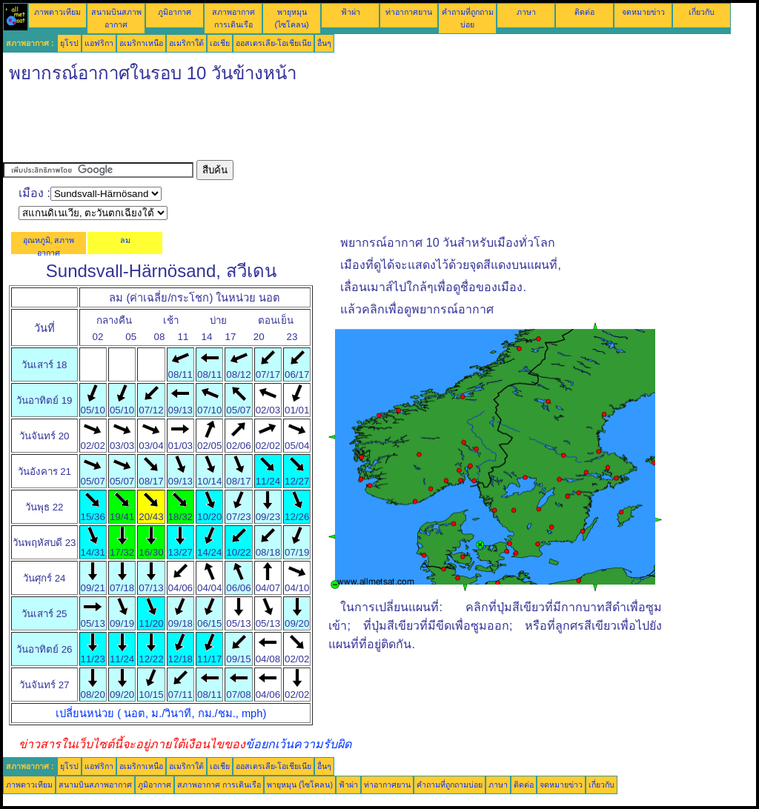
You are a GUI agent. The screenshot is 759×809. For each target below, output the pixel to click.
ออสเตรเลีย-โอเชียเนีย (274, 43)
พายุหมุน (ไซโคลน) (300, 784)
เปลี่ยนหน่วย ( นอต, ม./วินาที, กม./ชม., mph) (161, 713)
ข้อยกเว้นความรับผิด (298, 744)
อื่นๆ (324, 43)
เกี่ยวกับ (702, 11)
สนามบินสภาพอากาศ (95, 784)
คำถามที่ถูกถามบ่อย (450, 784)
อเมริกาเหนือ (141, 43)
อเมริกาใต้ (186, 43)
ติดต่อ (584, 11)
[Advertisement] (273, 126)
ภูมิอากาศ (174, 11)
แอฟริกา (98, 43)
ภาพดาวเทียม (57, 11)
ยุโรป (69, 43)
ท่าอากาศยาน (408, 11)
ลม (125, 240)
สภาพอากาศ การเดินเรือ (219, 784)
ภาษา (526, 11)
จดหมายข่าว (643, 11)
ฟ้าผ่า (350, 11)
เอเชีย (220, 43)
